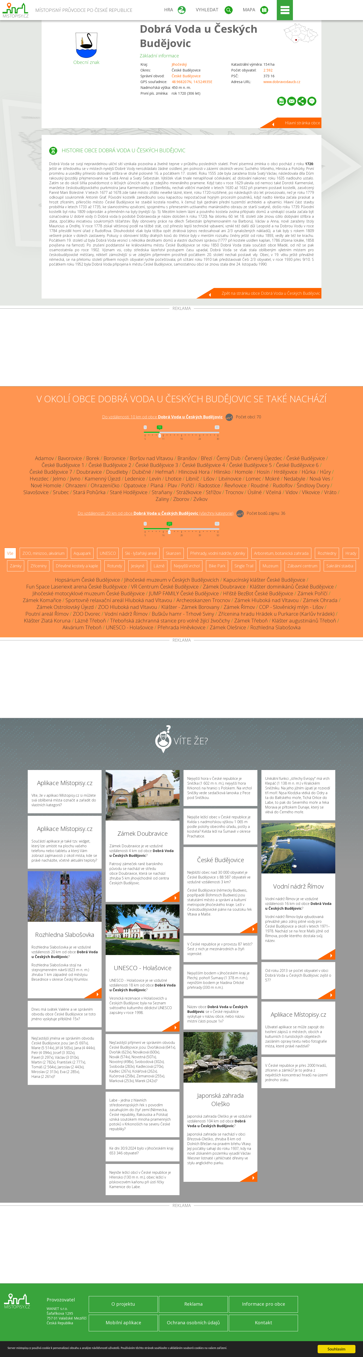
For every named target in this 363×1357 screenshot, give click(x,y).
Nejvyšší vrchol (187, 566)
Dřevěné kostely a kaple (77, 566)
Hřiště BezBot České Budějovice (258, 593)
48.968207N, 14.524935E (192, 81)
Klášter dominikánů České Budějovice (292, 586)
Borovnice (115, 458)
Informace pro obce (263, 1304)
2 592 (268, 70)
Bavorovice (70, 458)
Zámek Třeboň (251, 620)
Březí (206, 458)
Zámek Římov (239, 607)
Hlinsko (222, 471)
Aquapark (82, 553)
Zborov (181, 499)
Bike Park (217, 566)
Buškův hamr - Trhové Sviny (183, 613)
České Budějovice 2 (109, 465)
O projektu (123, 1304)
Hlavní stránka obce (302, 123)
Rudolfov (282, 485)
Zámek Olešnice (228, 627)
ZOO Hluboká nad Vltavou (127, 607)
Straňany (162, 492)
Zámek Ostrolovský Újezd (65, 607)
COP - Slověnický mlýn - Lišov (291, 607)
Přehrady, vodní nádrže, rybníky (217, 553)
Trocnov (234, 492)
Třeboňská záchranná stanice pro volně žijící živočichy (170, 620)
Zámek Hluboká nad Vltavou (266, 600)
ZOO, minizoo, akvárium (43, 553)
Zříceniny (39, 566)
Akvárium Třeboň (82, 627)
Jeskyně (137, 566)
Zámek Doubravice (224, 586)
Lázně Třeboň (90, 620)
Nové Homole (46, 485)
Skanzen (173, 553)
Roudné (259, 485)
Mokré (272, 478)
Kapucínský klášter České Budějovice (264, 579)
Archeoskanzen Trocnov (203, 600)
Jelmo (59, 478)
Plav (172, 485)
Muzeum (270, 566)
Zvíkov (200, 499)
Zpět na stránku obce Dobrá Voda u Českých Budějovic (271, 293)
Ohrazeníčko (105, 485)
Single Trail (243, 566)
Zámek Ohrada (320, 600)
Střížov (213, 492)
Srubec (61, 492)
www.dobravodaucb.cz (281, 81)
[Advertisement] (181, 348)
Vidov (292, 492)
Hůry (325, 471)
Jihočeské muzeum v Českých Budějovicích (171, 579)
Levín (155, 478)
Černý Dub (228, 458)
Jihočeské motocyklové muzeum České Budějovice (89, 593)
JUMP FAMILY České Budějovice (184, 593)
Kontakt (263, 1322)
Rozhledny (327, 553)
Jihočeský (179, 64)
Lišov (208, 478)
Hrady (350, 553)
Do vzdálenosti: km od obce (162, 417)
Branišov (187, 458)
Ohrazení (76, 485)
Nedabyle (294, 478)
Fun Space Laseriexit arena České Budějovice (76, 586)
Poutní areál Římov (47, 613)
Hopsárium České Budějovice (87, 579)
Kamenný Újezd (102, 478)
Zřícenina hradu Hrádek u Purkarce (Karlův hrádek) (276, 613)
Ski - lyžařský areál (141, 553)
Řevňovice (235, 485)
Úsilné (255, 492)
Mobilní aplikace (123, 1322)
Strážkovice (189, 492)
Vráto (330, 492)
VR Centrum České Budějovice (165, 586)
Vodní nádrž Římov (126, 613)
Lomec (253, 478)
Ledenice (135, 478)
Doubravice (89, 471)
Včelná (273, 492)
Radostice (209, 485)
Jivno (75, 478)
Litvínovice (230, 478)
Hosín (263, 471)
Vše (10, 553)
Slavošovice (36, 492)
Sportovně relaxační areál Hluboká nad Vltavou (119, 600)
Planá (156, 485)
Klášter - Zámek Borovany (190, 607)
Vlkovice (311, 492)
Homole (244, 471)
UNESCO (108, 553)
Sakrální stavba (339, 566)
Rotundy (114, 566)
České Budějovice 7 (50, 471)
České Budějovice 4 (203, 465)
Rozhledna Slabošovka (275, 627)
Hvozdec (39, 478)
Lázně (159, 566)
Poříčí (187, 485)
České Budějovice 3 (156, 465)
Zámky (15, 566)
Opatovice (135, 485)
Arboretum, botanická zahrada (281, 553)
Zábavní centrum (302, 566)
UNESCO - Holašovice (129, 627)
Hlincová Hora (194, 471)
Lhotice (173, 478)
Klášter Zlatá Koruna (47, 620)
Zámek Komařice (42, 600)
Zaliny (162, 499)
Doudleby (117, 471)
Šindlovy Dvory (313, 485)
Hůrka (309, 471)
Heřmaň (164, 471)
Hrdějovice (285, 471)
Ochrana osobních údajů (193, 1322)
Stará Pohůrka (89, 492)
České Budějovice (186, 76)
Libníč (192, 478)
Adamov (44, 458)
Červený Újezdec (263, 458)
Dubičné (141, 471)
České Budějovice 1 (63, 465)
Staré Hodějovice (128, 492)
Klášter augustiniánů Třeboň (304, 620)
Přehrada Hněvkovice (181, 627)
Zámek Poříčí (312, 593)
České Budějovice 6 (297, 465)
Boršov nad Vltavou (151, 458)
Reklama (193, 1304)
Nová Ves (320, 478)
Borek (92, 458)
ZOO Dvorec (86, 613)
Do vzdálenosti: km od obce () (155, 513)
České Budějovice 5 (250, 465)
